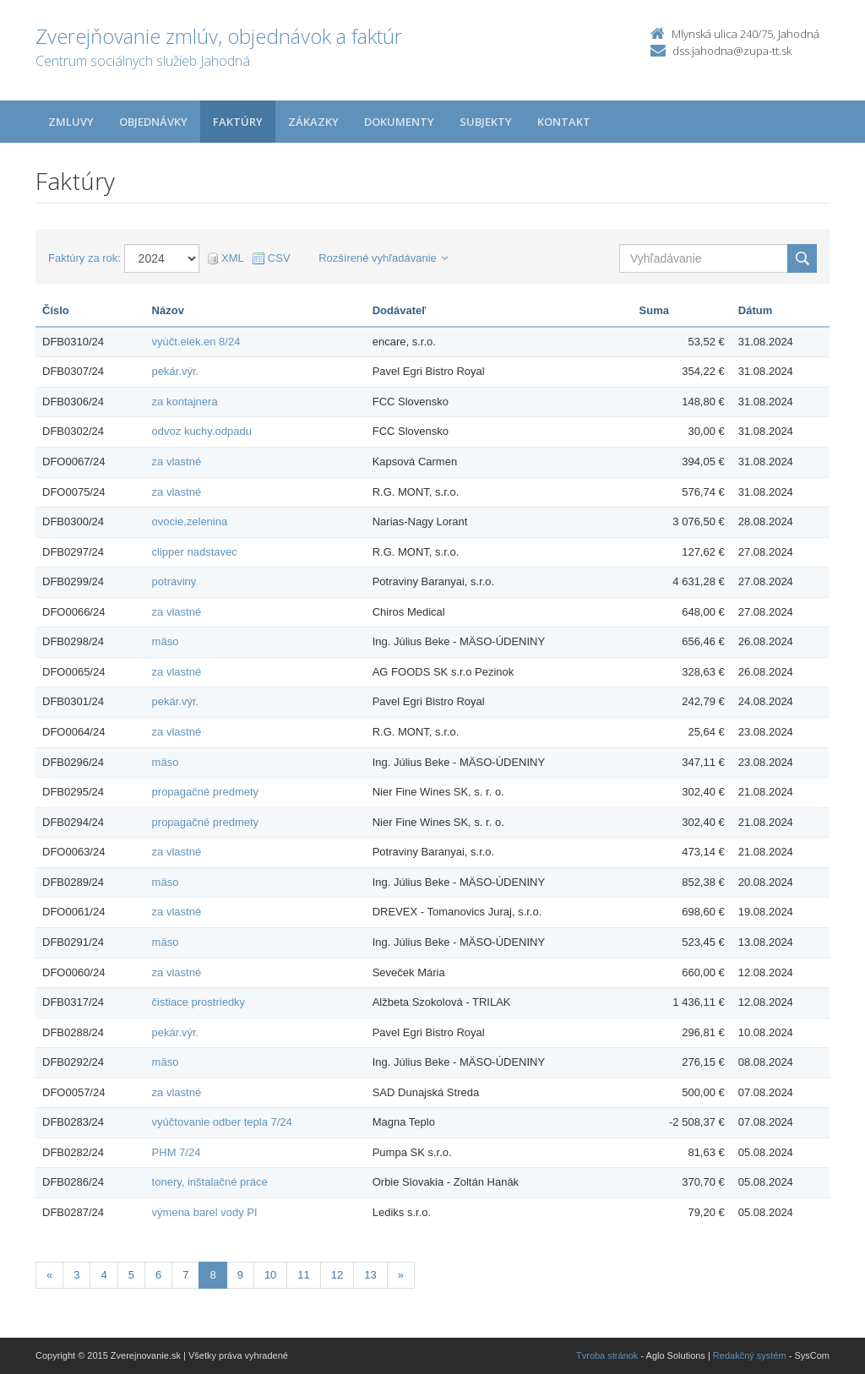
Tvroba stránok (607, 1355)
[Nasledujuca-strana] (401, 1276)
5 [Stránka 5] (131, 1274)
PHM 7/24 (176, 1152)
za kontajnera (185, 401)
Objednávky (153, 121)
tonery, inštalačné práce (210, 1182)
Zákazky (313, 121)
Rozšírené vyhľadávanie (383, 258)
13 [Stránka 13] (370, 1274)
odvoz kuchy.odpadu (202, 431)
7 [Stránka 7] (185, 1274)
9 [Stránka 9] (240, 1274)
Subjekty (486, 121)
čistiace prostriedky (199, 1002)
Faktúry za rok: (84, 258)
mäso (165, 641)
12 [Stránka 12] (337, 1274)
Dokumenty (399, 121)
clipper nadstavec (194, 552)
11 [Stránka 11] (303, 1274)
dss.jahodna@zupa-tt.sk (732, 50)
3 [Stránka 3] (76, 1274)
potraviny (174, 581)
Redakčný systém (749, 1355)
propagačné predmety (205, 791)
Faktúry (238, 121)
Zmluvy (71, 121)
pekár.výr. (175, 371)
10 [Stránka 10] (270, 1274)
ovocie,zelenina (190, 521)
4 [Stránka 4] (103, 1274)
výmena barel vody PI (205, 1212)
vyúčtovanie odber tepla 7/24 (222, 1122)
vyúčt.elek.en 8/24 (196, 341)
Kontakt (563, 121)
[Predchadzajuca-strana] (49, 1276)
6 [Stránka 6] (158, 1274)
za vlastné (177, 461)
